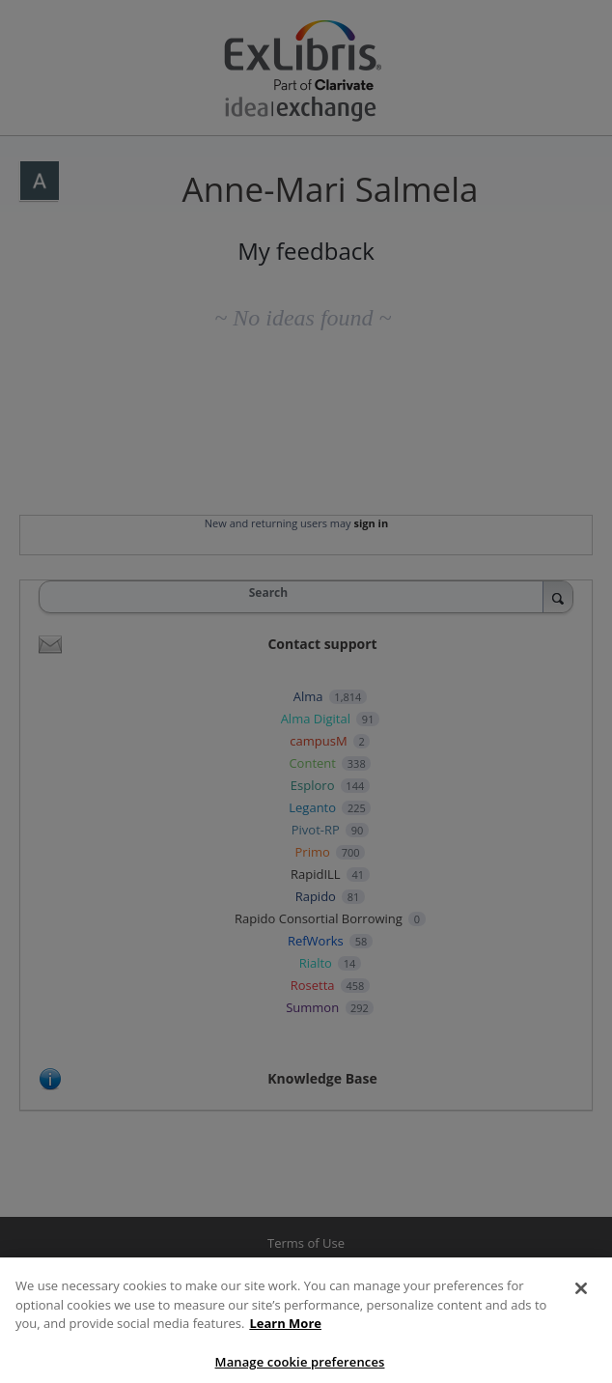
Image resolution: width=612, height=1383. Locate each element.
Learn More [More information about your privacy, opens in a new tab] (285, 1330)
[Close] (581, 1295)
